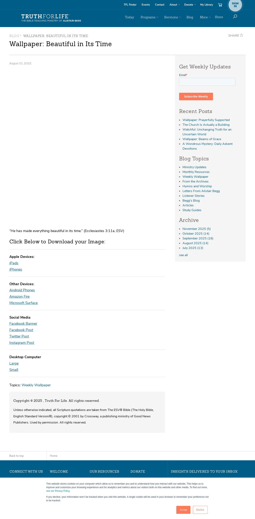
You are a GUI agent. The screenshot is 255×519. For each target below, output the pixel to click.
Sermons (175, 17)
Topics (94, 429)
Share (235, 35)
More (204, 17)
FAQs (53, 419)
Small (13, 301)
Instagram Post (21, 274)
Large (14, 295)
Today (137, 17)
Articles (188, 205)
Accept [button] (183, 509)
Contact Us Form (23, 442)
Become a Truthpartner (145, 424)
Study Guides (191, 210)
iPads (13, 194)
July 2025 (192, 248)
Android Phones (22, 222)
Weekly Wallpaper (36, 316)
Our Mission (57, 414)
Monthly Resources (196, 172)
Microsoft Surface (23, 234)
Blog (192, 17)
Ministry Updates (194, 167)
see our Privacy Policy (58, 491)
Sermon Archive (100, 419)
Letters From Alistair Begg (201, 191)
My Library (206, 5)
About (173, 5)
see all (183, 255)
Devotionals (97, 434)
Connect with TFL (101, 455)
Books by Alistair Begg (105, 460)
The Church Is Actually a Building (206, 125)
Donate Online (140, 414)
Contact (159, 5)
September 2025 (197, 238)
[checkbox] (207, 442)
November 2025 (196, 229)
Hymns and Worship (197, 186)
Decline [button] (200, 509)
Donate (188, 5)
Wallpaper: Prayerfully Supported (206, 120)
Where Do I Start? (62, 434)
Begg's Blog (191, 200)
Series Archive (99, 424)
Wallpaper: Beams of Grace (201, 139)
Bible (93, 450)
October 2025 (195, 233)
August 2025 (195, 243)
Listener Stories (193, 196)
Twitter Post (19, 268)
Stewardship (138, 419)
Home (53, 388)
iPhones (15, 201)
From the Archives (195, 181)
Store (219, 17)
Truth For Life (51, 18)
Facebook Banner (23, 255)
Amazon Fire (19, 228)
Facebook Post (21, 261)
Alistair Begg (58, 424)
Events (146, 5)
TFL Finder (130, 5)
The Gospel (57, 429)
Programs (154, 17)
